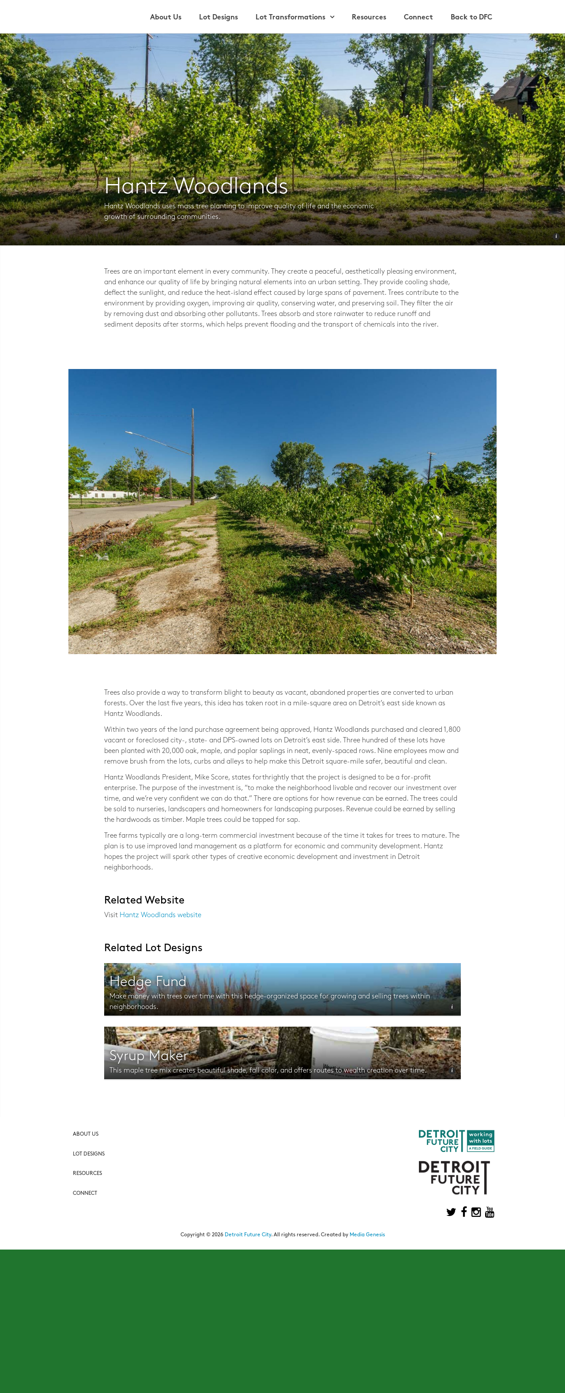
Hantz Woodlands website (160, 915)
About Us (165, 17)
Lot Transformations (290, 17)
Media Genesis (367, 1235)
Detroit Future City (248, 1235)
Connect (418, 17)
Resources (369, 17)
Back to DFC (471, 17)
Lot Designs (218, 17)
